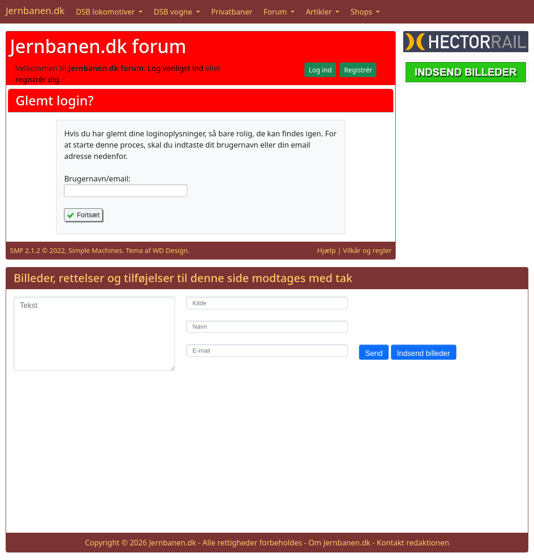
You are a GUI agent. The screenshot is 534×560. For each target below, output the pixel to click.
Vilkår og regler (367, 250)
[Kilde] (267, 303)
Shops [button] (362, 12)
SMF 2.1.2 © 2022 (37, 250)
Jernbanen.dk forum (98, 45)
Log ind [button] (320, 69)
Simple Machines (95, 250)
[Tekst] (94, 334)
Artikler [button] (320, 12)
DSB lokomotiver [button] (106, 12)
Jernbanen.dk (35, 10)
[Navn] (267, 327)
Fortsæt (88, 215)
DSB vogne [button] (174, 12)
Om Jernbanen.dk (340, 542)
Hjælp (326, 250)
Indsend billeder (423, 353)
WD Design (170, 250)
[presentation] (430, 315)
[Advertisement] (267, 459)
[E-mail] (267, 350)
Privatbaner (232, 12)
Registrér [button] (358, 69)
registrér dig (37, 79)
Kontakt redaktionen (413, 542)
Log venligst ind (176, 68)
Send (374, 353)
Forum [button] (276, 12)
